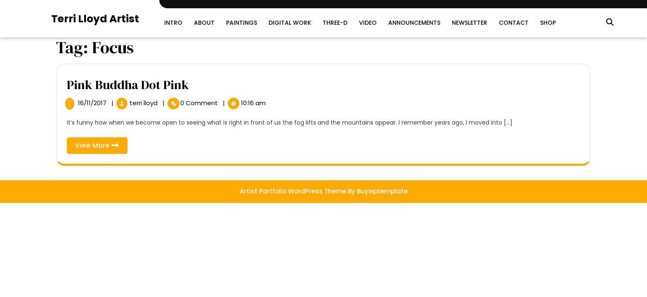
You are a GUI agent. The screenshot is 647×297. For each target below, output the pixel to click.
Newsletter (469, 23)
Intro (173, 23)
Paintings (241, 23)
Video (368, 23)
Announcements (414, 23)
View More (101, 147)
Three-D (335, 23)
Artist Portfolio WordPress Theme (293, 191)
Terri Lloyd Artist (95, 19)
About (204, 23)
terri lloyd (144, 103)
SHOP (548, 23)
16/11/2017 (93, 103)
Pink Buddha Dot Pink (128, 84)
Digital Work (290, 23)
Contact (514, 23)
